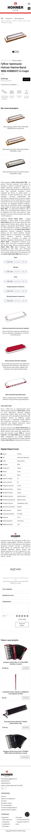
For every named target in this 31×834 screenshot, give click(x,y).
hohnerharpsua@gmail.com (9, 779)
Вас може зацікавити (9, 108)
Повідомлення (6, 601)
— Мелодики (5, 826)
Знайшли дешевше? (6, 80)
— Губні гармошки (6, 819)
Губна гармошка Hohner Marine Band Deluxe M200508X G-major (15, 150)
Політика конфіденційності (9, 807)
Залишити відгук (17, 60)
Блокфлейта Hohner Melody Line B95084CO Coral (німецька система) (16, 693)
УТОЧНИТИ (24, 757)
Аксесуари (19, 817)
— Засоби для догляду (22, 819)
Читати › (9, 556)
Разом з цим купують (9, 640)
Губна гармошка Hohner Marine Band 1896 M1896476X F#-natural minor (15, 127)
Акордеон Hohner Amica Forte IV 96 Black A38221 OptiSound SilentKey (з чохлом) (15, 752)
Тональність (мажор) (8, 84)
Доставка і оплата (6, 803)
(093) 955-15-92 (5, 781)
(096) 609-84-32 (5, 783)
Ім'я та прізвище (7, 589)
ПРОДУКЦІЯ (5, 814)
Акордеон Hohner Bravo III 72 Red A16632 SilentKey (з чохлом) (15, 663)
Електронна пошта (8, 595)
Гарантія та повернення (8, 798)
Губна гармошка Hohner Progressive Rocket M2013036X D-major (16, 172)
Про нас (3, 796)
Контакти (4, 801)
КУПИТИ (26, 79)
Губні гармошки (19, 18)
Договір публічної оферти (8, 810)
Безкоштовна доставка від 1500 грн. (4, 97)
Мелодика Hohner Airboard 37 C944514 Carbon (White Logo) (15, 722)
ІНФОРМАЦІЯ (5, 793)
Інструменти (8, 18)
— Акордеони (5, 822)
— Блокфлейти (5, 824)
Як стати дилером (6, 805)
